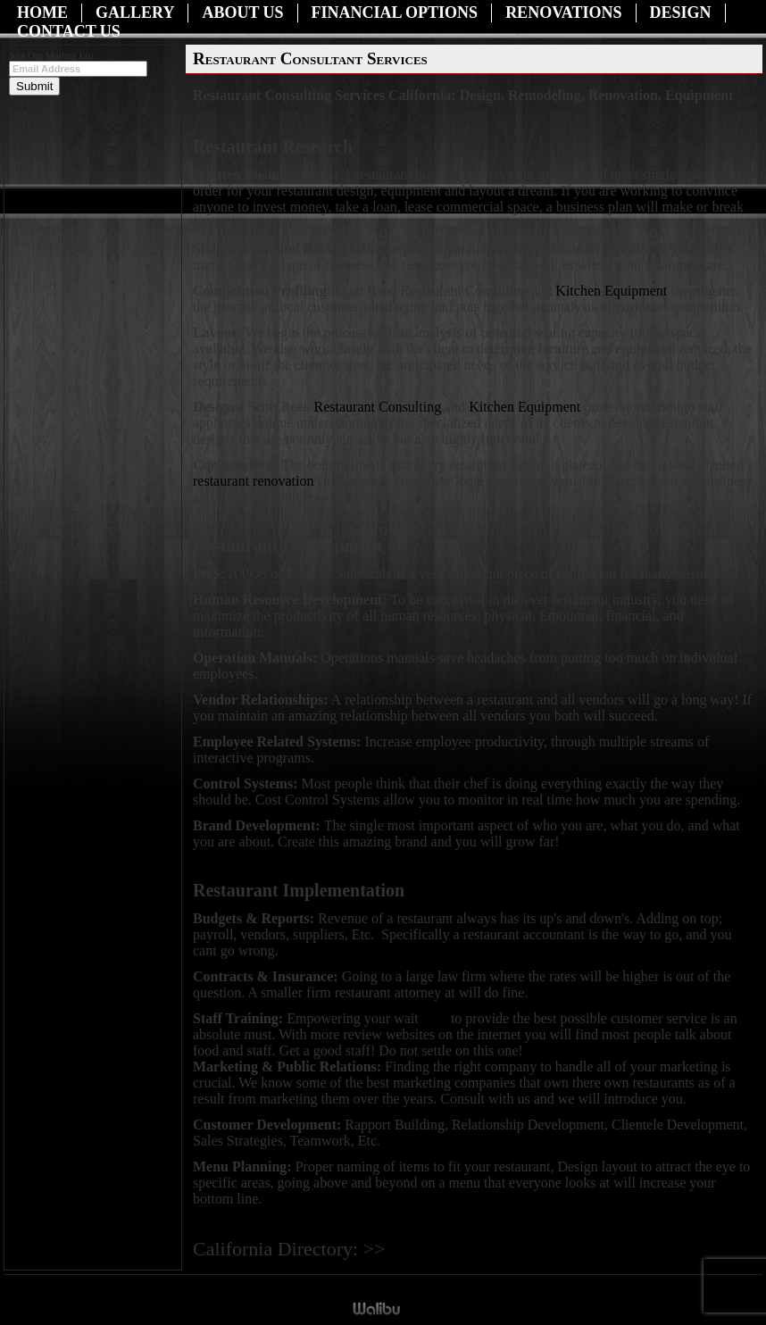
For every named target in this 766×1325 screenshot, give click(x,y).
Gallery (135, 12)
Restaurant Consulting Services (480, 1250)
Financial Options (395, 12)
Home (42, 12)
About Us (242, 12)
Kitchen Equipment (612, 290)
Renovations (563, 12)
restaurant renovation (253, 480)
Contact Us (69, 31)
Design (681, 12)
